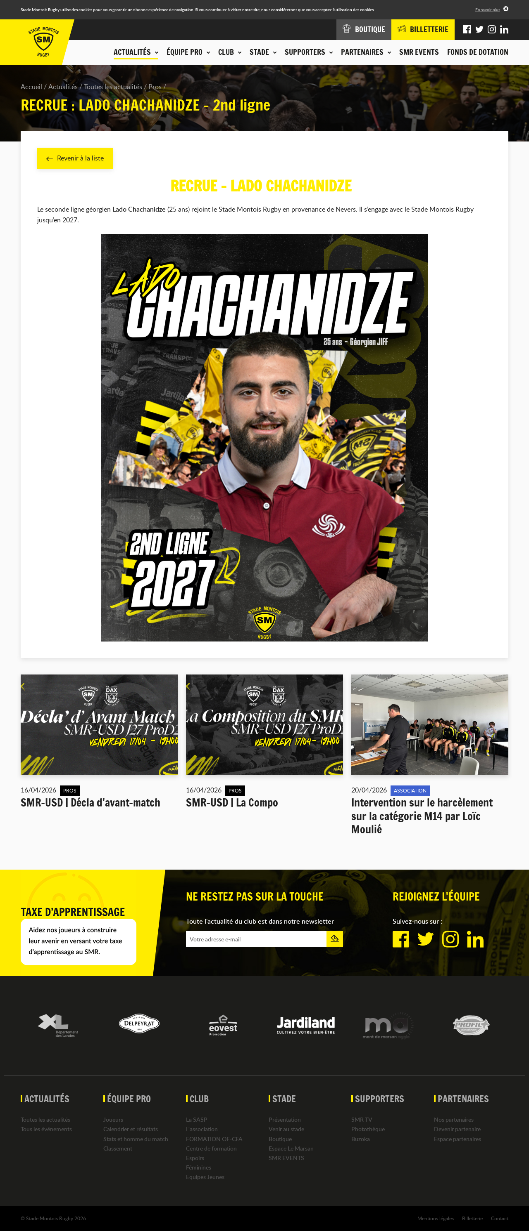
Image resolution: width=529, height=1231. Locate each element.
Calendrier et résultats (130, 1129)
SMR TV (361, 1119)
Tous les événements (46, 1129)
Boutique (280, 1139)
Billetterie (472, 1218)
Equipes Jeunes (205, 1177)
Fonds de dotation (477, 52)
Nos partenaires (454, 1119)
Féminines (198, 1167)
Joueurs (113, 1119)
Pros (155, 86)
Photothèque (368, 1129)
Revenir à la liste (75, 158)
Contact (499, 1218)
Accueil (31, 86)
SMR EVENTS (419, 52)
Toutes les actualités (113, 86)
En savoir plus (487, 9)
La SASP (196, 1119)
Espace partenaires (457, 1139)
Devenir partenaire (457, 1129)
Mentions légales (435, 1218)
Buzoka (360, 1139)
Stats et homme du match (135, 1139)
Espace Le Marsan (291, 1148)
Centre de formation (211, 1148)
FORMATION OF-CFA (214, 1139)
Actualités (63, 86)
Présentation (285, 1119)
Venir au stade (286, 1129)
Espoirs (195, 1158)
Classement (117, 1148)
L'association (202, 1129)
